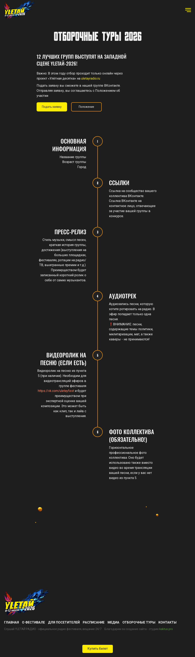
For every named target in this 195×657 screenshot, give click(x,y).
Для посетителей (64, 622)
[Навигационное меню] (188, 10)
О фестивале (33, 622)
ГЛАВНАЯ (11, 622)
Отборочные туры (138, 622)
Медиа (113, 622)
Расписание (94, 622)
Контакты (167, 622)
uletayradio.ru (90, 78)
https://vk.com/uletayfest (56, 391)
